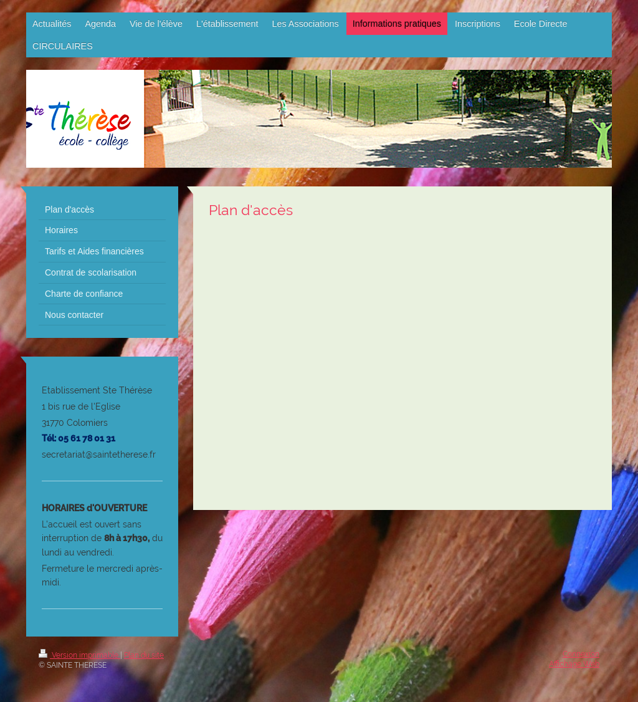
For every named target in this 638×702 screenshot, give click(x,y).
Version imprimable (79, 655)
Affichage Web (574, 664)
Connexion (581, 654)
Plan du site (144, 655)
